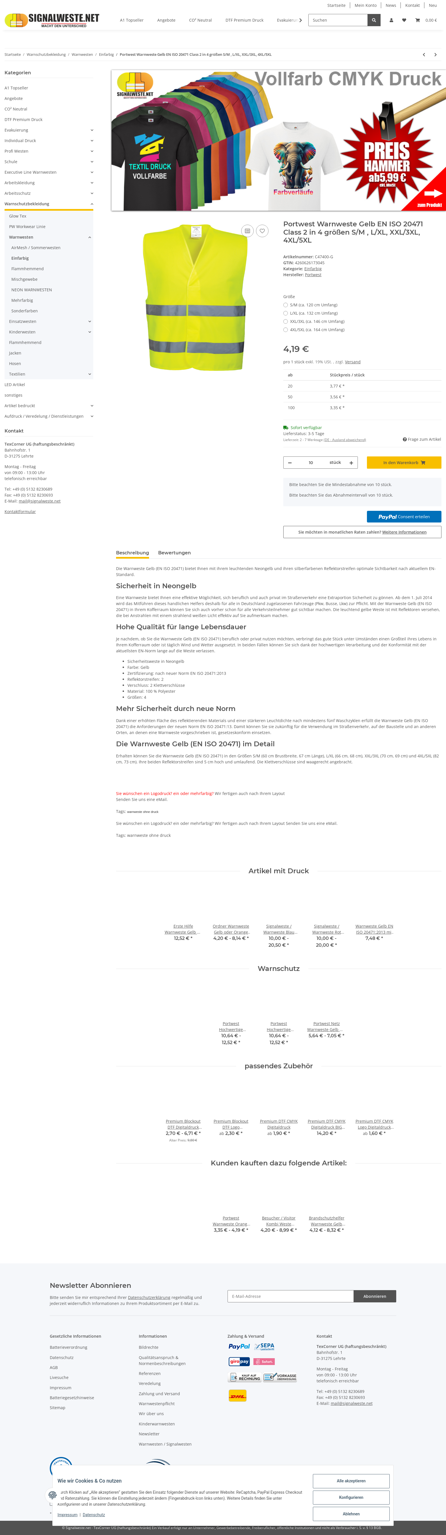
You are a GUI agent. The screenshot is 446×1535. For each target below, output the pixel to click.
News (391, 5)
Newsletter (149, 1433)
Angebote (14, 98)
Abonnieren (375, 1296)
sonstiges (13, 395)
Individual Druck (20, 140)
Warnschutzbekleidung (27, 203)
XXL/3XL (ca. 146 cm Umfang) (317, 321)
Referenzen (150, 1373)
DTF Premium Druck (23, 119)
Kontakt (412, 5)
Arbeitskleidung (20, 182)
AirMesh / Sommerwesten (36, 247)
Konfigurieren (347, 1500)
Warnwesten (21, 237)
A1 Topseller (16, 88)
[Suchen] (338, 20)
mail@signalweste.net (40, 501)
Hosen (15, 363)
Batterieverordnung (68, 1347)
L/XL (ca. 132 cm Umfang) (314, 313)
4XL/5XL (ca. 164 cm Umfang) (317, 329)
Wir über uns (151, 1413)
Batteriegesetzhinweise (72, 1397)
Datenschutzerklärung (149, 1297)
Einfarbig (313, 268)
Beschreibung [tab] (132, 553)
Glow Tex (17, 216)
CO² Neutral (16, 109)
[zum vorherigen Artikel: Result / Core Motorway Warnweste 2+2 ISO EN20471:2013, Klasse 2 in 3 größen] (424, 54)
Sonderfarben (24, 310)
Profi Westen (16, 151)
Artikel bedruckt (20, 405)
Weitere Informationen (404, 532)
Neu (433, 5)
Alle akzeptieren (347, 1485)
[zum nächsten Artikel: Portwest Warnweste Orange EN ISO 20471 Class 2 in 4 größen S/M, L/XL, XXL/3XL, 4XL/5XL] (435, 54)
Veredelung (150, 1383)
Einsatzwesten (22, 321)
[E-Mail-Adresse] (291, 1296)
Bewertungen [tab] (174, 553)
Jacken (15, 353)
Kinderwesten (22, 332)
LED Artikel (15, 384)
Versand (353, 361)
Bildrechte (148, 1347)
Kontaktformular (20, 511)
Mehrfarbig (22, 300)
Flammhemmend (27, 268)
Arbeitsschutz (18, 193)
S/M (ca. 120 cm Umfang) (313, 305)
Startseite (336, 5)
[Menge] (311, 462)
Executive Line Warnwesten (31, 172)
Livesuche (59, 1377)
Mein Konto (366, 5)
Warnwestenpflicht (157, 1403)
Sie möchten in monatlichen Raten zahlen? (362, 532)
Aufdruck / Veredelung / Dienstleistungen (44, 416)
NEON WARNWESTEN (31, 289)
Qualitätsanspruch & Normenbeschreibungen (162, 1360)
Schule (11, 161)
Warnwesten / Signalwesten (165, 1444)
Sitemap (57, 1407)
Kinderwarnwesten (157, 1424)
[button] (391, 20)
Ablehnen (346, 1515)
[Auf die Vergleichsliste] (247, 231)
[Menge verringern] (290, 462)
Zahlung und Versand (159, 1393)
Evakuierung (16, 130)
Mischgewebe (24, 279)
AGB (54, 1367)
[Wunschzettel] (404, 20)
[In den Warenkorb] (120, 217)
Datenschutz (62, 1357)
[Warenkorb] (426, 20)
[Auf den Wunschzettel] (262, 231)
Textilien (17, 374)
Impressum (60, 1387)
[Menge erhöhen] (351, 462)
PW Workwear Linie (27, 226)
